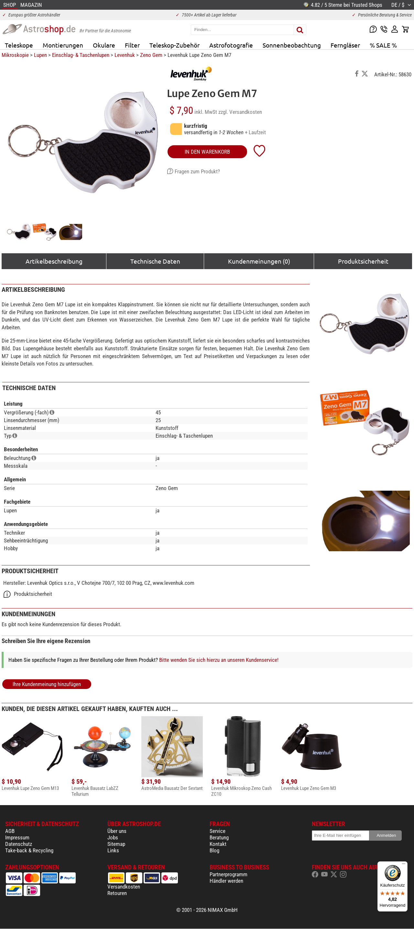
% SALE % (383, 45)
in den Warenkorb (207, 151)
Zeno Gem (151, 55)
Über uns (116, 831)
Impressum (17, 837)
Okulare (104, 45)
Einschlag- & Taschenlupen (80, 55)
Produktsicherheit (363, 261)
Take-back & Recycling (29, 850)
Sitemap (116, 844)
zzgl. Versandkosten (240, 112)
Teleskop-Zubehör (174, 45)
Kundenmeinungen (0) (259, 261)
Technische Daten (155, 261)
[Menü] (404, 865)
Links (113, 850)
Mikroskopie (15, 55)
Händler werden (226, 881)
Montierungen (63, 45)
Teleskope (19, 45)
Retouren (117, 893)
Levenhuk (124, 55)
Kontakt (218, 844)
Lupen (40, 55)
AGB (10, 831)
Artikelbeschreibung (54, 261)
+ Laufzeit (255, 132)
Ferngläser (345, 45)
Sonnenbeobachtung (292, 45)
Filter (132, 45)
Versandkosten (123, 886)
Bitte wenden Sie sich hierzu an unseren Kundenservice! (218, 660)
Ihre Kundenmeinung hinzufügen (47, 684)
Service (217, 831)
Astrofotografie (231, 45)
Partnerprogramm (228, 874)
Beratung (219, 837)
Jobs (112, 837)
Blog (214, 850)
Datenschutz (18, 844)
